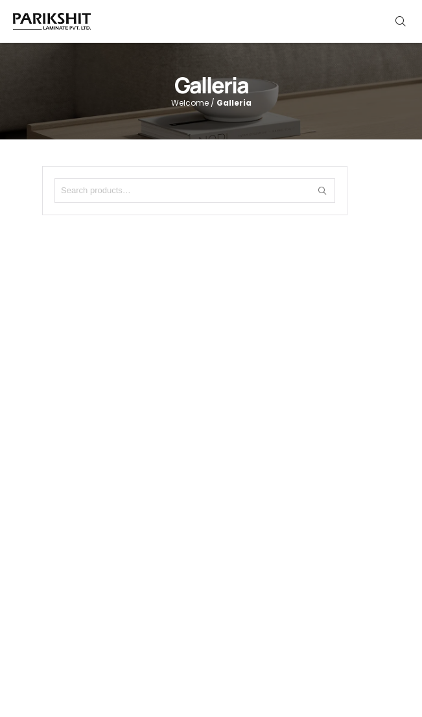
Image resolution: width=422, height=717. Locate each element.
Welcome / (211, 102)
